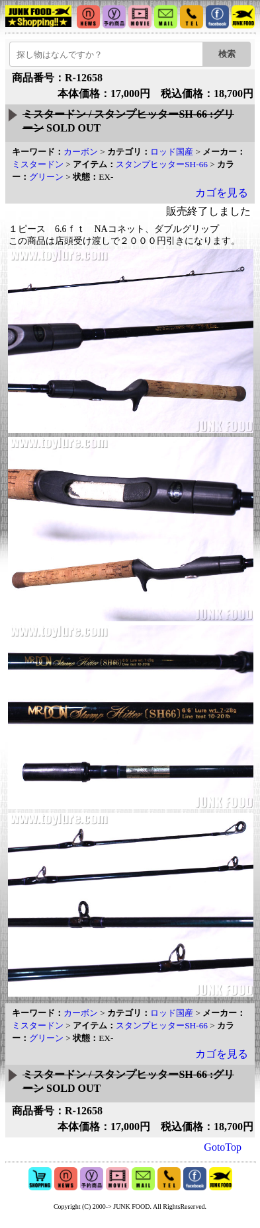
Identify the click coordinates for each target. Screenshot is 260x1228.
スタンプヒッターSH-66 (162, 164)
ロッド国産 (171, 152)
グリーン (46, 177)
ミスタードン (38, 164)
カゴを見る (221, 192)
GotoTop (222, 1147)
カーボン (81, 152)
